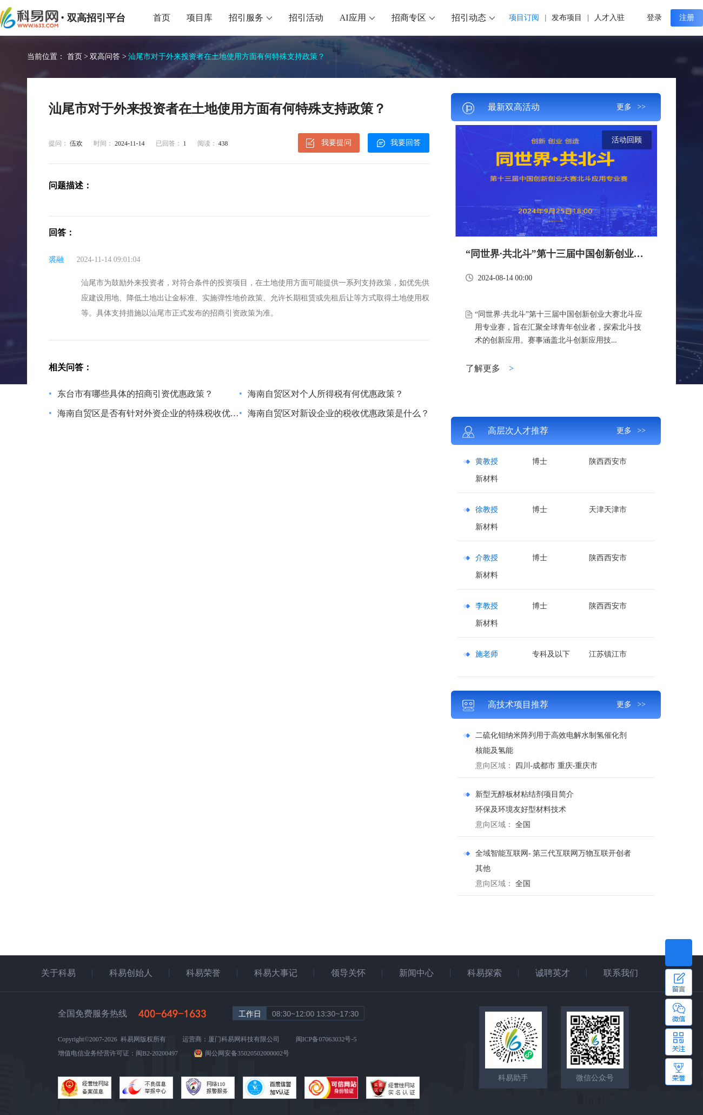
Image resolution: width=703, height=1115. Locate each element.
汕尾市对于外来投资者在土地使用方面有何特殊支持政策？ (226, 57)
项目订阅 (524, 18)
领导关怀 (348, 973)
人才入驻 (609, 18)
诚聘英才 (552, 973)
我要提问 (329, 143)
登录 (654, 18)
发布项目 (567, 18)
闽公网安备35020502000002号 (247, 1053)
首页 (161, 17)
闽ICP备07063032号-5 (326, 1039)
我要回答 (399, 143)
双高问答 (105, 57)
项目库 (200, 17)
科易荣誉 (203, 973)
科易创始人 (130, 973)
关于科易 (58, 973)
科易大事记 (275, 973)
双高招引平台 (96, 17)
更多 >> (631, 107)
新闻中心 (416, 973)
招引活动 (306, 17)
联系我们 (620, 973)
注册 (686, 18)
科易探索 (484, 973)
